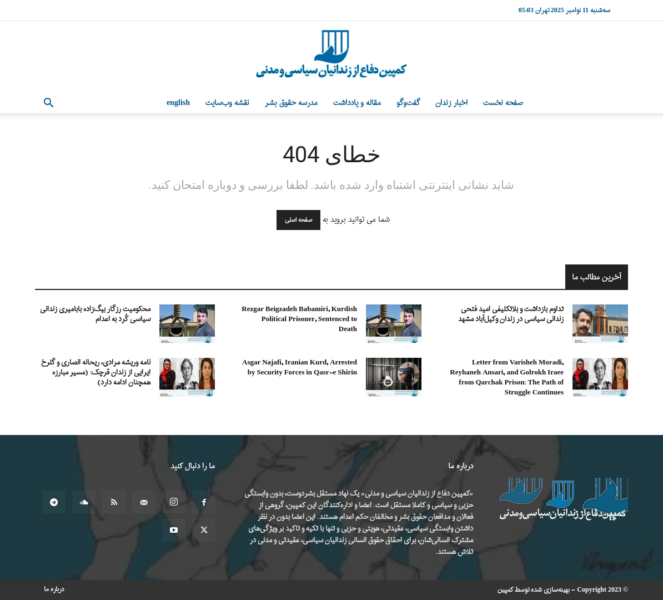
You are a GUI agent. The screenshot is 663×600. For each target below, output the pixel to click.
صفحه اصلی (298, 220)
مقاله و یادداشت (357, 103)
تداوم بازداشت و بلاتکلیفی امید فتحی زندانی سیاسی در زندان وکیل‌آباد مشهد (511, 314)
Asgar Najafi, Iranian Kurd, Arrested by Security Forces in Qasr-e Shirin (299, 367)
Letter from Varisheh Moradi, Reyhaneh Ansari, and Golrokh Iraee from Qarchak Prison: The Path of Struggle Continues (507, 377)
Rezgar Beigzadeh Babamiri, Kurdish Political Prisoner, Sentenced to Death (299, 319)
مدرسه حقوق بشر (291, 103)
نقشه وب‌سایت (227, 103)
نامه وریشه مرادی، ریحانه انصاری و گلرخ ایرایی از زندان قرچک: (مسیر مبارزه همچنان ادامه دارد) (95, 372)
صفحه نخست (503, 103)
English (178, 103)
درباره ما (54, 589)
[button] (48, 104)
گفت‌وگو (408, 103)
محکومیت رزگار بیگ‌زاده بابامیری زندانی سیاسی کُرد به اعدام (95, 314)
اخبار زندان (451, 103)
